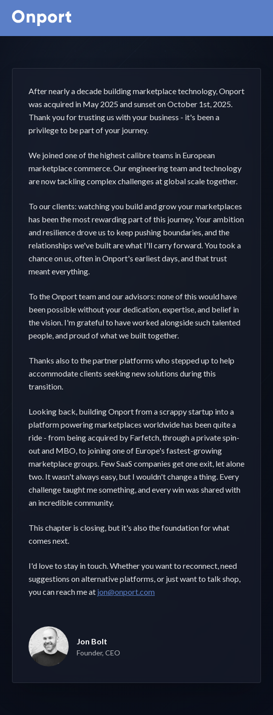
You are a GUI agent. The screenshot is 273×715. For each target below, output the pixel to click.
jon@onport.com (126, 591)
